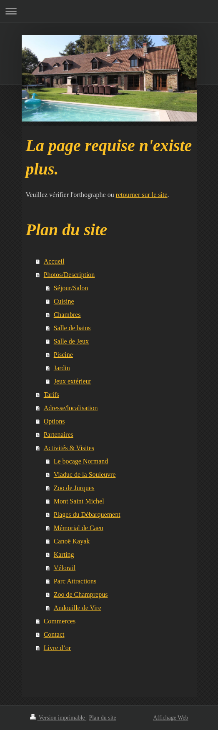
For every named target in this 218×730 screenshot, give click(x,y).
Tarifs (51, 394)
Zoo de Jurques (74, 487)
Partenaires (58, 434)
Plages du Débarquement (87, 514)
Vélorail (64, 567)
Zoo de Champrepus (81, 594)
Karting (64, 554)
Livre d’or (57, 647)
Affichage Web (170, 718)
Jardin (62, 367)
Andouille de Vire (77, 607)
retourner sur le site (142, 194)
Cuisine (64, 301)
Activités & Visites (69, 447)
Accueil (54, 261)
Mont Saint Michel (79, 501)
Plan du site (102, 718)
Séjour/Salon (71, 288)
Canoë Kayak (72, 541)
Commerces (59, 621)
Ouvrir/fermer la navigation (109, 11)
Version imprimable (58, 718)
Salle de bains (72, 327)
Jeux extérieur (72, 381)
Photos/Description (69, 274)
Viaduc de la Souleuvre (85, 474)
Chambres (67, 314)
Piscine (63, 354)
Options (54, 421)
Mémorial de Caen (78, 527)
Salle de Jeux (71, 341)
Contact (54, 634)
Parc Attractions (75, 581)
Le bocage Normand (81, 461)
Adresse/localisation (71, 407)
